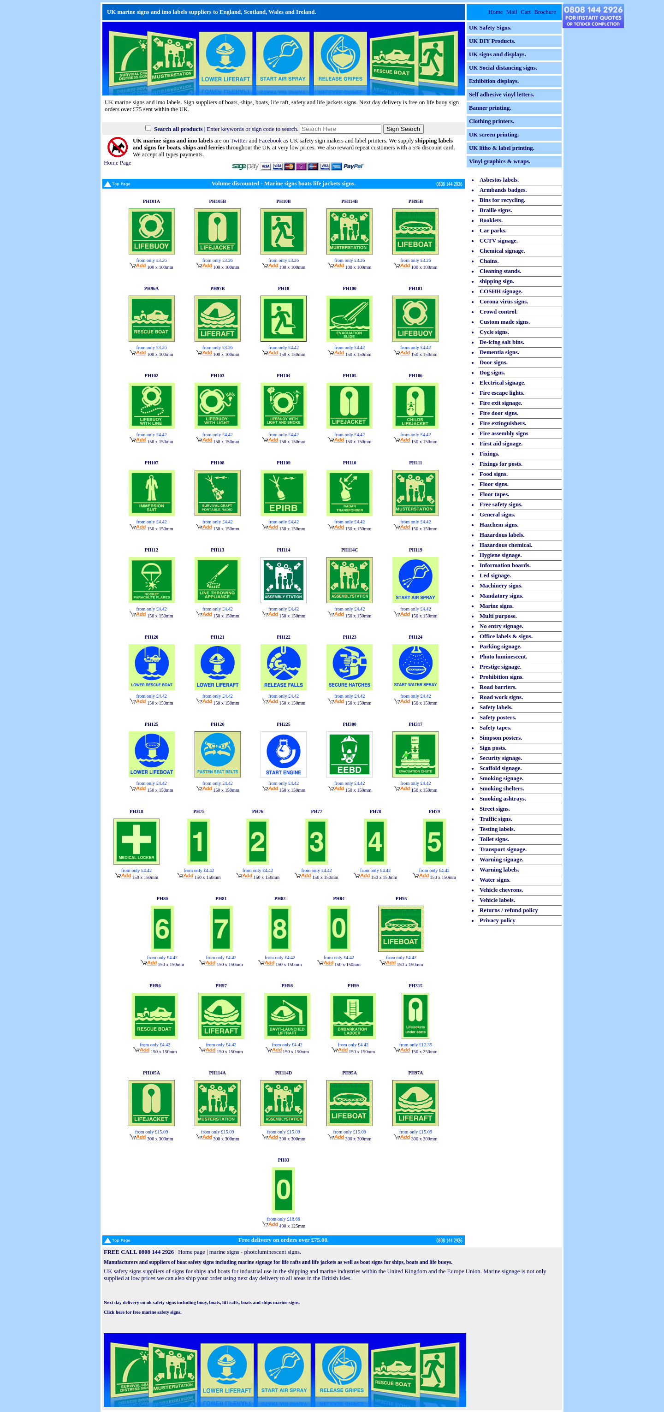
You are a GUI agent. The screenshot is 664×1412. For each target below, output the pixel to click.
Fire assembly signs (504, 433)
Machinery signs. (501, 585)
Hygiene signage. (501, 555)
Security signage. (501, 758)
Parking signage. (501, 646)
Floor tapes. (494, 494)
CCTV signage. (499, 240)
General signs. (498, 514)
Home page (191, 1252)
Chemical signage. (502, 251)
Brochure (545, 12)
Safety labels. (496, 707)
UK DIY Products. (492, 41)
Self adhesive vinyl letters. (501, 94)
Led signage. (495, 575)
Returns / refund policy (509, 910)
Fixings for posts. (501, 464)
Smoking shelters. (502, 788)
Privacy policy (498, 920)
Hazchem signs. (499, 525)
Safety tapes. (495, 727)
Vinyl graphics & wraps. (499, 161)
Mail (511, 12)
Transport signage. (503, 849)
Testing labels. (497, 829)
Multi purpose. (498, 616)
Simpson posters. (501, 738)
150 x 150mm (283, 354)
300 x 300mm (151, 1138)
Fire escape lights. (502, 393)
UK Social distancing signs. (503, 68)
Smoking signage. (501, 778)
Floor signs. (494, 484)
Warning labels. (499, 869)
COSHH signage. (501, 291)
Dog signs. (492, 372)
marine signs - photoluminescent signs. (255, 1252)
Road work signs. (501, 697)
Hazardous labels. (502, 535)
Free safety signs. (501, 504)
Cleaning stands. (500, 271)
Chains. (489, 261)
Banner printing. (490, 108)
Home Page (117, 159)
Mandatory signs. (501, 596)
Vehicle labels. (497, 900)
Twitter (239, 140)
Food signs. (494, 474)
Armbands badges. (503, 190)
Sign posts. (493, 748)
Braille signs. (496, 210)
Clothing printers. (491, 121)
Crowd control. (499, 312)
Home (495, 12)
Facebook (270, 140)
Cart (526, 12)
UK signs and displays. (497, 54)
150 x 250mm (415, 1051)
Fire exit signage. (501, 403)
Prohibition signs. (502, 677)
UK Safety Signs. (490, 27)
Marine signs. (497, 606)
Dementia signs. (499, 352)
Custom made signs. (505, 322)
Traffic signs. (496, 819)
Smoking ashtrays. (503, 798)
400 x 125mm (283, 1225)
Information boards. (505, 565)
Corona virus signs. (504, 301)
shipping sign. (497, 281)
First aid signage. (501, 443)
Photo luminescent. (504, 656)
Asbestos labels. (499, 180)
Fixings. (489, 454)
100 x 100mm (151, 267)
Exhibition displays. (494, 81)
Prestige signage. (501, 667)
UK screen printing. (494, 134)
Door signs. (494, 362)
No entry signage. (501, 626)
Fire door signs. (499, 413)
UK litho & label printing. (501, 148)
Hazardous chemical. (506, 545)
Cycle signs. (494, 332)
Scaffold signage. (501, 768)
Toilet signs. (494, 839)
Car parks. (493, 230)
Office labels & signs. (506, 636)
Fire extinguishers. (503, 423)
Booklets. (491, 220)
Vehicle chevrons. (501, 890)
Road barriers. (498, 687)
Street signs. (495, 809)
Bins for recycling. (502, 200)
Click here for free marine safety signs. (143, 1312)
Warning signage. (501, 859)
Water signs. (495, 880)
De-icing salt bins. (502, 342)
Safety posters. (498, 717)
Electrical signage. (503, 383)
